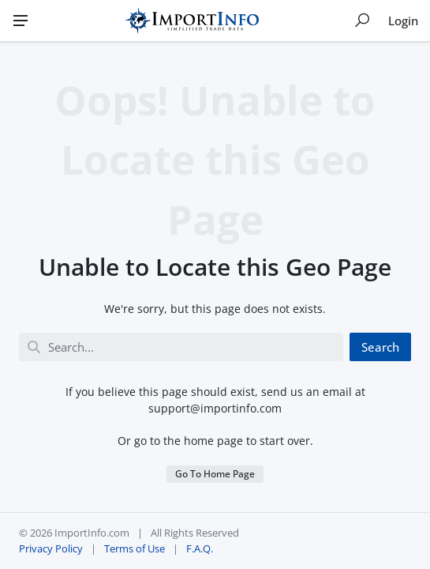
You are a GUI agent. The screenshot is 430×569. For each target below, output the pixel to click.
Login (403, 20)
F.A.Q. (199, 548)
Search (380, 347)
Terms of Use (134, 548)
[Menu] (20, 20)
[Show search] (362, 20)
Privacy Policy (51, 548)
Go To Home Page (215, 473)
